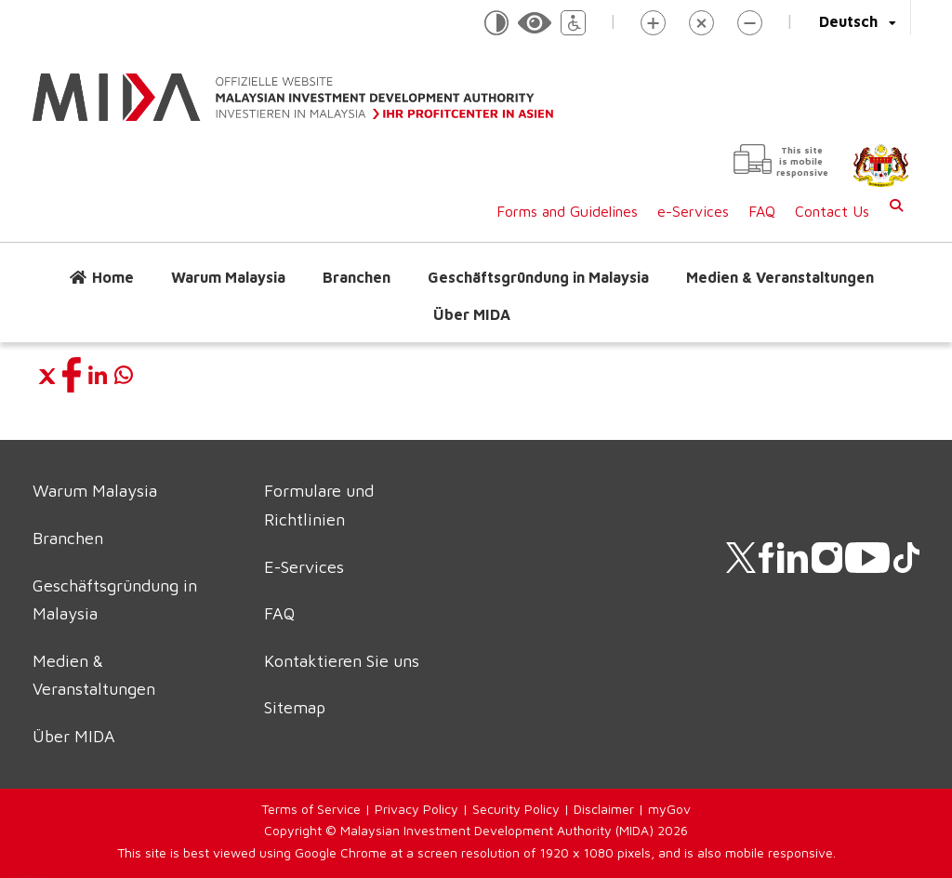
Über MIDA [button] (471, 314)
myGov (669, 809)
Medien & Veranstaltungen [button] (780, 277)
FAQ (761, 211)
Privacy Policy (416, 809)
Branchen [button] (356, 277)
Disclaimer (604, 809)
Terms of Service (311, 809)
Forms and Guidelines (567, 211)
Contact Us (832, 211)
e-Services (693, 211)
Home (113, 277)
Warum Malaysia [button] (228, 277)
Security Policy (516, 809)
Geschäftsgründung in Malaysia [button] (538, 277)
